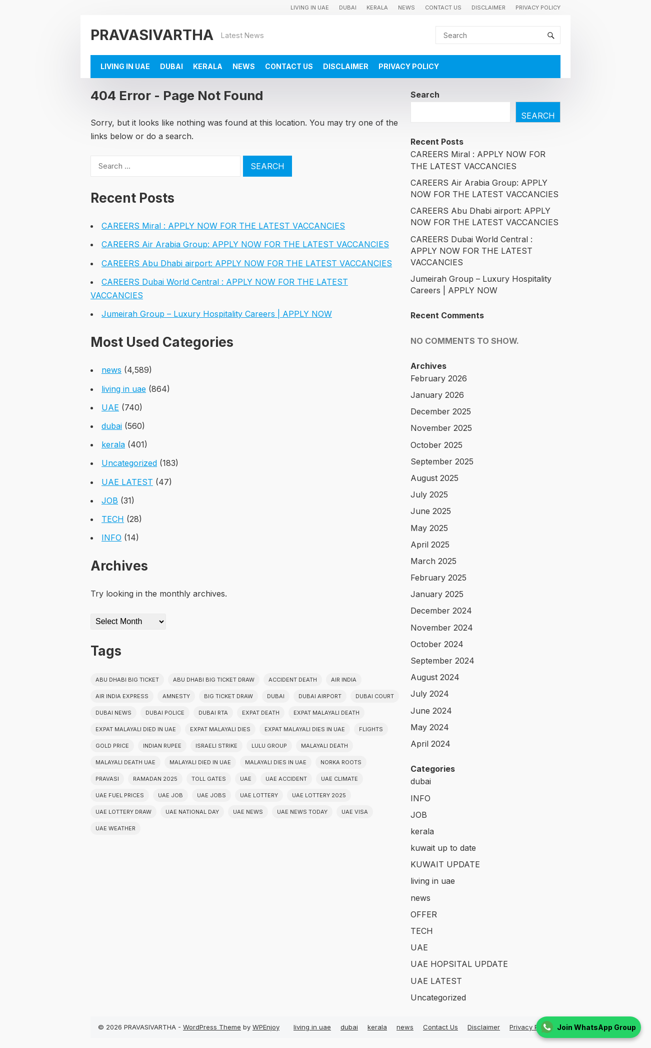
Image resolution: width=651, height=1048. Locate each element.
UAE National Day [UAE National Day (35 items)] (192, 811)
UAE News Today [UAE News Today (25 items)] (302, 811)
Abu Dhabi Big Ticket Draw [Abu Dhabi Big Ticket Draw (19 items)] (213, 679)
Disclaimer (489, 7)
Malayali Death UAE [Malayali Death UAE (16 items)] (126, 762)
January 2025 (437, 594)
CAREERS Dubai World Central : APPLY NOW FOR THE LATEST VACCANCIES (471, 250)
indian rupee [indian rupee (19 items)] (162, 745)
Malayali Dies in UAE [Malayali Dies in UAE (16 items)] (275, 762)
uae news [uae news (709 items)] (248, 811)
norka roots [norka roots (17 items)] (341, 762)
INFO (112, 538)
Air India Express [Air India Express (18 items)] (122, 696)
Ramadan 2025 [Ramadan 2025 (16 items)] (155, 778)
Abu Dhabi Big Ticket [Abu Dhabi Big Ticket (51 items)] (127, 679)
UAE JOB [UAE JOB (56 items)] (170, 795)
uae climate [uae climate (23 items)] (339, 778)
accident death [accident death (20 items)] (292, 679)
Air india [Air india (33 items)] (343, 679)
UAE (110, 407)
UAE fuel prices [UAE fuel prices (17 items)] (120, 795)
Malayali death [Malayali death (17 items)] (324, 745)
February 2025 (438, 578)
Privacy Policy (538, 7)
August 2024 (435, 677)
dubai (347, 7)
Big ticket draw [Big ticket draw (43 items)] (228, 696)
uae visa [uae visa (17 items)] (355, 811)
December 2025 (440, 411)
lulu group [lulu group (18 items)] (269, 745)
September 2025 (442, 461)
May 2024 (429, 727)
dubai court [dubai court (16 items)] (375, 696)
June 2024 (431, 711)
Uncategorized (129, 463)
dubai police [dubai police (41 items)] (165, 712)
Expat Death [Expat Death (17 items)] (261, 712)
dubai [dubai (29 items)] (275, 696)
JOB (110, 500)
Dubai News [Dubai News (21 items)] (114, 712)
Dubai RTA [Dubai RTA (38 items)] (213, 712)
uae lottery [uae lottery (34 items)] (259, 795)
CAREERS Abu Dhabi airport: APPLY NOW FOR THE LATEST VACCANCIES (247, 263)
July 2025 (429, 494)
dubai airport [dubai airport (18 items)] (320, 696)
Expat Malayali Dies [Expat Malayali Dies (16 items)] (220, 729)
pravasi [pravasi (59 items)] (107, 778)
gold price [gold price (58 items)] (112, 745)
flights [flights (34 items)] (371, 729)
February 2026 (438, 378)
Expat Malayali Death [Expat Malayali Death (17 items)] (327, 712)
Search (425, 95)
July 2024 (429, 694)
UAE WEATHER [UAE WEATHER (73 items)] (116, 828)
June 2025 (430, 511)
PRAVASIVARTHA (152, 35)
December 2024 (441, 611)
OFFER (423, 914)
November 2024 (441, 628)
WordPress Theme (212, 1027)
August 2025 (434, 478)
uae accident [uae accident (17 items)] (286, 778)
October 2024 (437, 644)
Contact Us (443, 7)
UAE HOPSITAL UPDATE (459, 964)
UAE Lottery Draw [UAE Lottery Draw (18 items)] (124, 811)
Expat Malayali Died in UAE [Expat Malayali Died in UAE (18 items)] (136, 729)
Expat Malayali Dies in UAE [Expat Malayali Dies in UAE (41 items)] (304, 729)
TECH (113, 519)
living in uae (309, 7)
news (406, 7)
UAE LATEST (127, 482)
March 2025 (433, 561)
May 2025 (429, 528)
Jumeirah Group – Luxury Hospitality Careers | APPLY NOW (217, 314)
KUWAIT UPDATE (445, 864)
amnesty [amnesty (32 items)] (176, 696)
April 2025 (430, 545)
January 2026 (437, 395)
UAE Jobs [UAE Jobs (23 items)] (211, 795)
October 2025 (436, 445)
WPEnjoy (266, 1027)
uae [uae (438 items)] (246, 778)
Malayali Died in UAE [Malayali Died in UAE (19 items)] (200, 762)
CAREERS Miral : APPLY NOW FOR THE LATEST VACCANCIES (223, 226)
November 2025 (441, 428)
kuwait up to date (443, 848)
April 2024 (430, 744)
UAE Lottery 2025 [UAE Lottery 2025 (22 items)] (319, 795)
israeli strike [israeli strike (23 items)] (217, 745)
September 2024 (442, 661)
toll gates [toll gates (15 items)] (209, 778)
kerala (377, 7)
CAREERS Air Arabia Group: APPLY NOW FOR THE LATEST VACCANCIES (245, 244)
